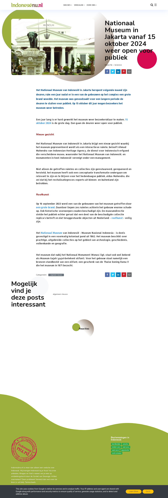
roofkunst (117, 217)
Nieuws (67, 5)
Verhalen (78, 5)
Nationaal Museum (51, 232)
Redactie (108, 65)
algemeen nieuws (56, 275)
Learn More (133, 491)
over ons (91, 5)
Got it (148, 491)
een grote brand (45, 207)
